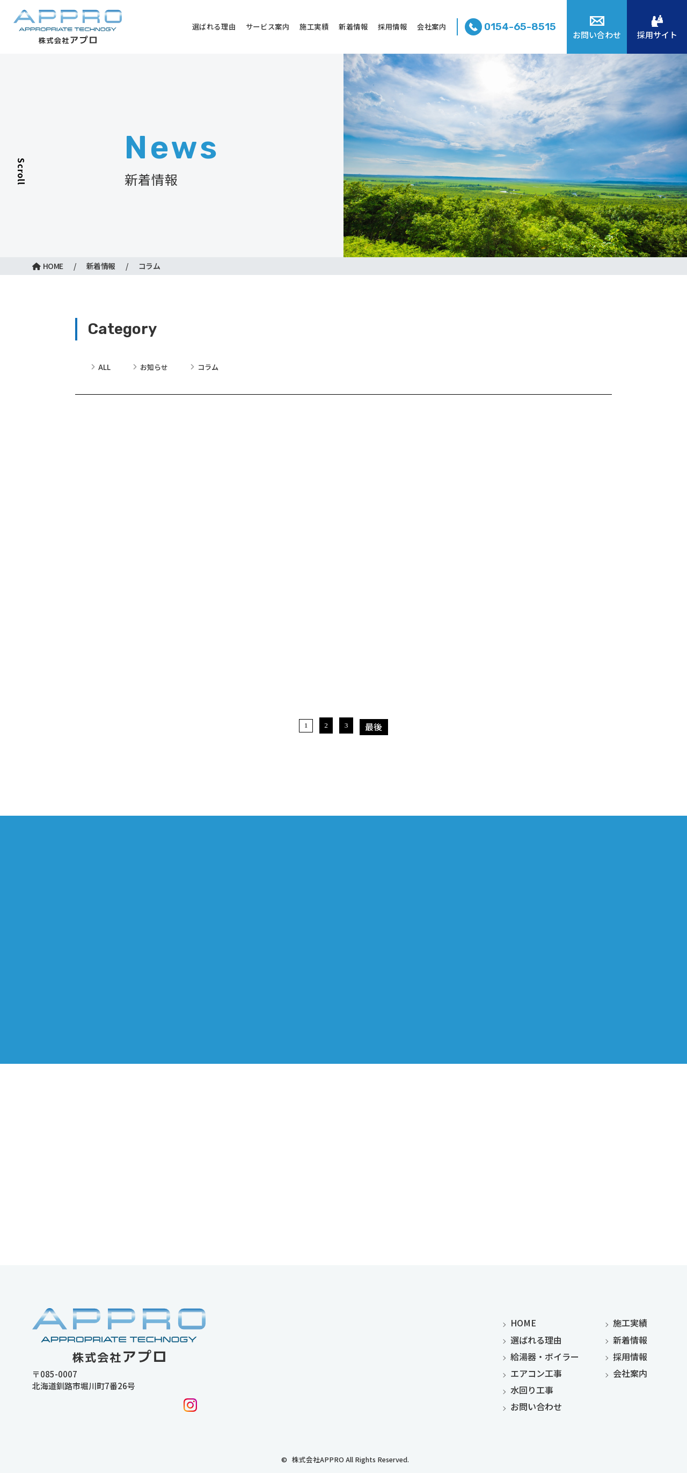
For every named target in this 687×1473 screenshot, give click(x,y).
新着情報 (630, 1339)
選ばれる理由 (536, 1339)
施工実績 (630, 1323)
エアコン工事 (536, 1373)
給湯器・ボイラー (544, 1356)
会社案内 (630, 1373)
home (523, 1323)
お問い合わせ (536, 1406)
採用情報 (630, 1356)
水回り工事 (531, 1389)
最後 (377, 881)
